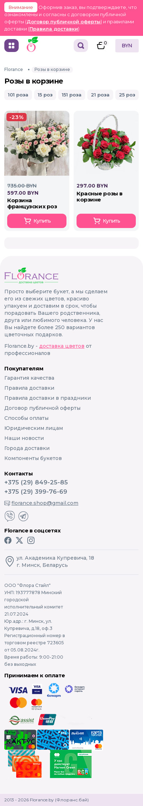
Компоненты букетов (33, 458)
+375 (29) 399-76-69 (35, 491)
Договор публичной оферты (64, 21)
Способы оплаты (26, 418)
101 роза (18, 95)
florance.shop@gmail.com (41, 503)
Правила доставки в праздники (47, 398)
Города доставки (27, 448)
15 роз (45, 95)
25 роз (127, 95)
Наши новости (24, 438)
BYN (127, 45)
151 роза (72, 95)
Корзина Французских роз (32, 203)
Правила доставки (53, 29)
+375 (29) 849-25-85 (36, 482)
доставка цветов (61, 346)
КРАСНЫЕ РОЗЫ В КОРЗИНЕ (100, 196)
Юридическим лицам (33, 428)
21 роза (100, 95)
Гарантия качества (29, 378)
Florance (13, 69)
